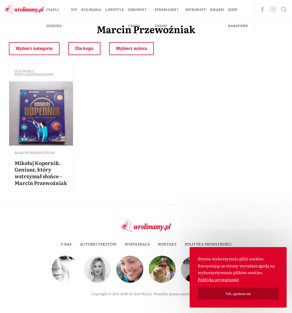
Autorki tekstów (98, 244)
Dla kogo (84, 48)
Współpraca (137, 244)
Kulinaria (91, 9)
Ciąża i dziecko (53, 17)
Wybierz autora (131, 48)
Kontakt (167, 244)
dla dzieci (24, 71)
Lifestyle (114, 9)
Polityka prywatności (208, 244)
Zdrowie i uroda (137, 17)
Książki (217, 9)
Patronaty (195, 9)
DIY (74, 9)
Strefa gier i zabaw (166, 17)
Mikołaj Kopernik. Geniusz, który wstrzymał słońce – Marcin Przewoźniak (41, 173)
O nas (66, 244)
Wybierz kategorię (34, 48)
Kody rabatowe (238, 17)
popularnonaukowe (34, 74)
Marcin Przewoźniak (35, 152)
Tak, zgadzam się (238, 293)
